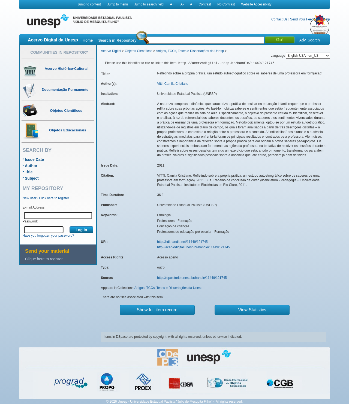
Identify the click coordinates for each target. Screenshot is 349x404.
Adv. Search (309, 40)
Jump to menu (117, 4)
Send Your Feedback (305, 19)
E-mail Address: (34, 207)
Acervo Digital (111, 51)
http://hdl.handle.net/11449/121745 (182, 242)
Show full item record (157, 309)
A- (182, 4)
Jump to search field (149, 4)
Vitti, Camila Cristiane (172, 84)
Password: (30, 221)
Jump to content (89, 4)
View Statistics (252, 309)
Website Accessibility (256, 4)
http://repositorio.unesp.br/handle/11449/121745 (192, 278)
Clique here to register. (44, 259)
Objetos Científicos (138, 51)
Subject (32, 178)
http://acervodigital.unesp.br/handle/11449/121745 (193, 247)
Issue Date (34, 159)
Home (88, 40)
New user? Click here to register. (46, 198)
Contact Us (279, 19)
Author (31, 166)
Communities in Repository (59, 52)
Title (29, 172)
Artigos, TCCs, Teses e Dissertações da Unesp (190, 51)
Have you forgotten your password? (48, 235)
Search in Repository (117, 40)
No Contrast (226, 4)
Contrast (204, 4)
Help (326, 19)
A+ (172, 4)
